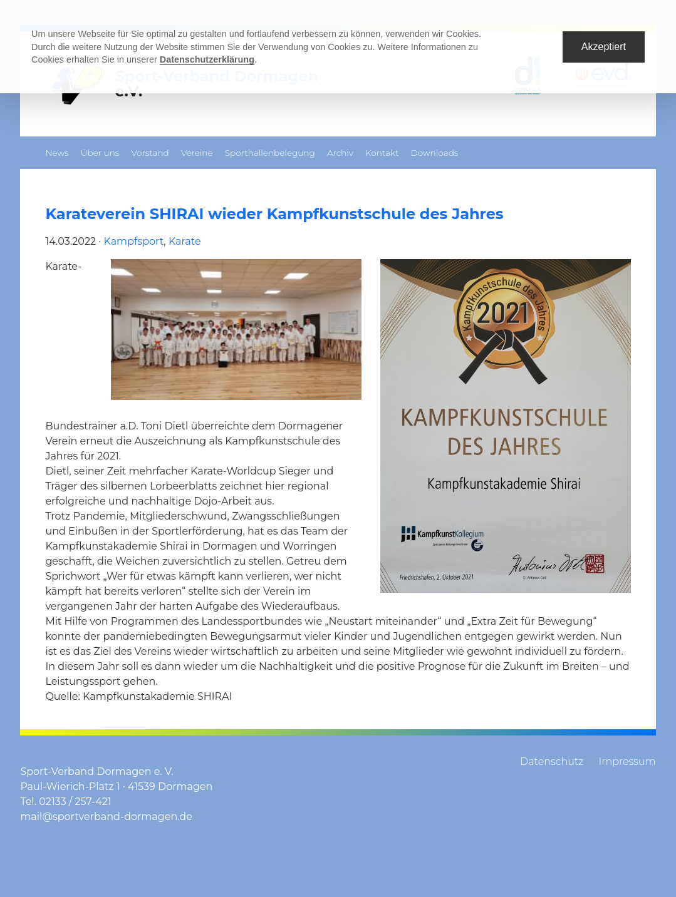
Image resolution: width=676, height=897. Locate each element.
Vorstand (150, 153)
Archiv (340, 153)
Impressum (626, 761)
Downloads (434, 153)
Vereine (197, 153)
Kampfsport (134, 241)
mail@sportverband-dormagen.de (106, 817)
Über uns (100, 153)
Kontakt (381, 153)
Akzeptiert (603, 46)
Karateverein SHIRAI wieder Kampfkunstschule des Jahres (274, 214)
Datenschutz (551, 761)
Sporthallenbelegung (270, 153)
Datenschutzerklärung (207, 59)
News (56, 153)
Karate (185, 241)
